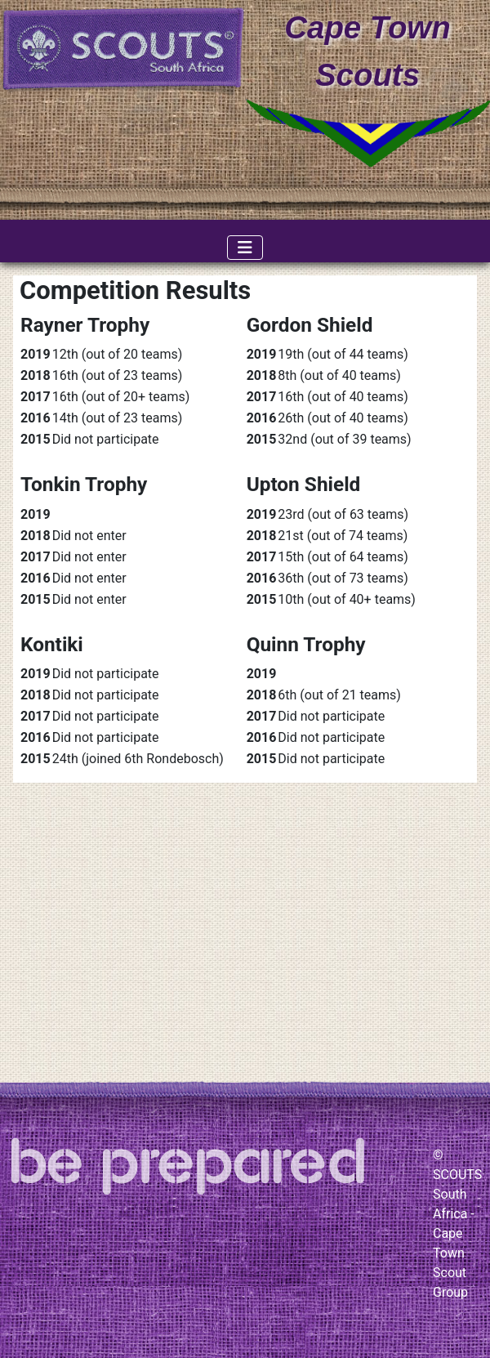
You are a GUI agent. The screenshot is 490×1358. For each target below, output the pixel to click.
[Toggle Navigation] (245, 247)
